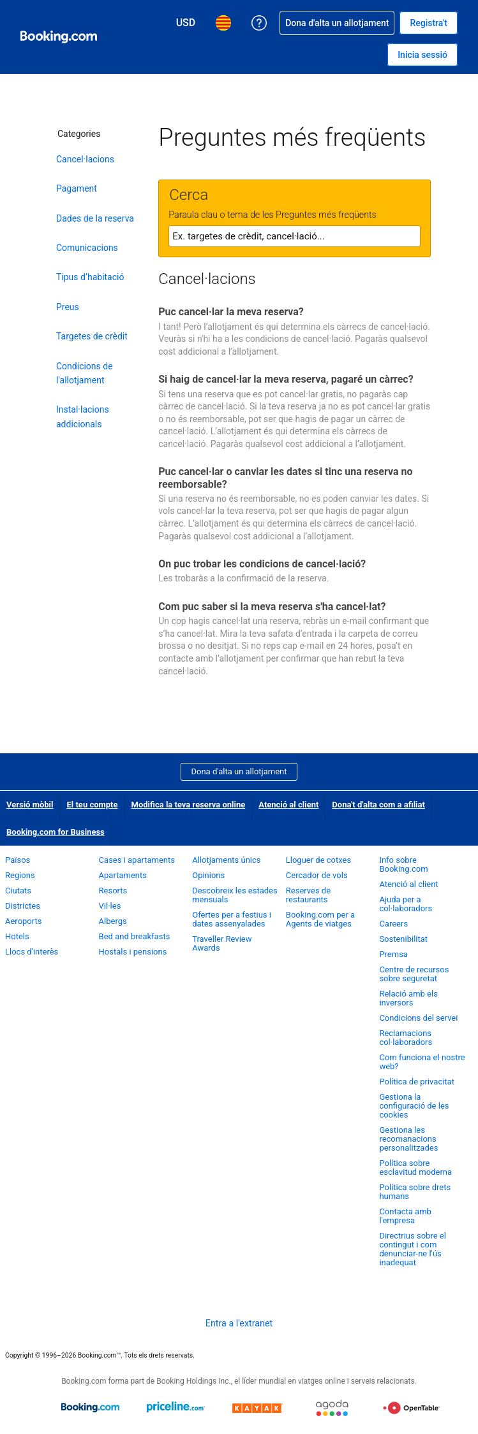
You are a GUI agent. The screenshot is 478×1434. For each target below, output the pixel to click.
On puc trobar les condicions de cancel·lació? (262, 564)
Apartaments (123, 875)
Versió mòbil (29, 804)
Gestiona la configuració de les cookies (414, 1105)
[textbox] (294, 236)
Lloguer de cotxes (318, 860)
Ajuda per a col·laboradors (405, 904)
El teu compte (91, 804)
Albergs (113, 921)
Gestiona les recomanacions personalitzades (408, 1139)
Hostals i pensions (133, 951)
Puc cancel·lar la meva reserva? (231, 312)
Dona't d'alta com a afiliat (378, 804)
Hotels (17, 936)
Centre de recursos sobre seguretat (414, 974)
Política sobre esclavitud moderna (415, 1167)
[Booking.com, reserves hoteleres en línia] (58, 37)
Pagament (76, 188)
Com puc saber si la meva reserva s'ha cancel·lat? (271, 606)
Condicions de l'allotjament (84, 373)
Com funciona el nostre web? (422, 1062)
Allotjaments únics (226, 860)
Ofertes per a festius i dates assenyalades (231, 919)
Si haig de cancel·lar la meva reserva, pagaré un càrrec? (285, 379)
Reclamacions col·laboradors (405, 1037)
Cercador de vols (317, 875)
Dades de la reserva (95, 218)
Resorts (113, 890)
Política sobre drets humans (415, 1191)
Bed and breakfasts (134, 936)
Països (17, 860)
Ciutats (18, 890)
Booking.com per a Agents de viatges (320, 919)
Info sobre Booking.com (403, 864)
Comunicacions (87, 248)
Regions (20, 875)
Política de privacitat (416, 1081)
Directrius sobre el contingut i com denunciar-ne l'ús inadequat (412, 1249)
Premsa (393, 954)
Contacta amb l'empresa (405, 1216)
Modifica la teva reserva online (188, 804)
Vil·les (110, 906)
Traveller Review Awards (221, 943)
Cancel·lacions (85, 159)
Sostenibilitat (403, 939)
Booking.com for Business (55, 832)
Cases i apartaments (137, 860)
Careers (393, 923)
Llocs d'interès (31, 951)
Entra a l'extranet (239, 1323)
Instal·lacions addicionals (82, 416)
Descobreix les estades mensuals (235, 895)
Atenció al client (288, 804)
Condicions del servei (418, 1018)
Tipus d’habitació (90, 277)
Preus (67, 307)
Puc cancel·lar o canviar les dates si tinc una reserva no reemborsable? (285, 477)
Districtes (22, 906)
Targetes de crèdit (92, 336)
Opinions (208, 875)
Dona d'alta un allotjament (239, 771)
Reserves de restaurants (308, 895)
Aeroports (23, 921)
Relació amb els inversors (408, 998)
